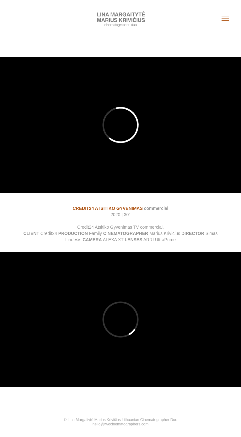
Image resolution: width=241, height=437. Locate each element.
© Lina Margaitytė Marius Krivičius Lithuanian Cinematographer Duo (120, 420)
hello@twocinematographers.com (120, 424)
